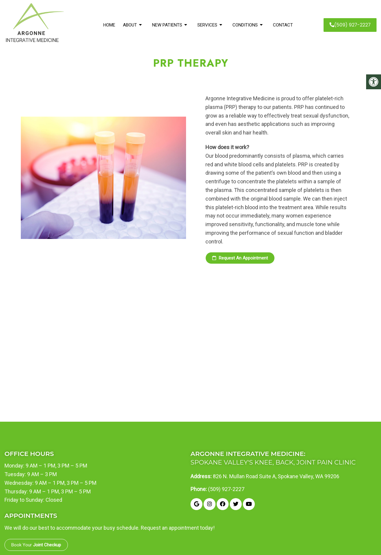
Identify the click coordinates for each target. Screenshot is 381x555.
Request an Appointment (240, 258)
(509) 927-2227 (350, 24)
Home (109, 25)
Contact (283, 25)
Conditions (245, 25)
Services (207, 25)
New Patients (167, 25)
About (130, 25)
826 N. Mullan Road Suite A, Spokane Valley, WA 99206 (276, 476)
